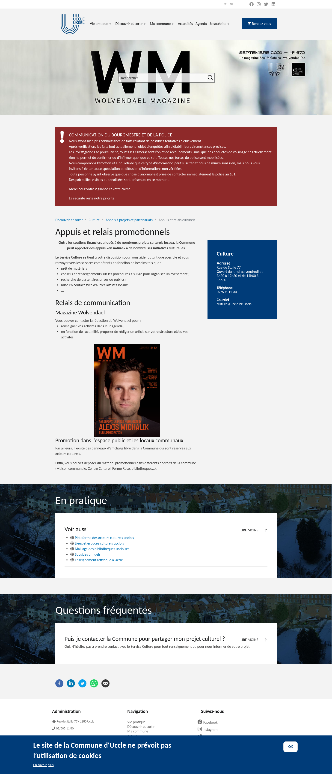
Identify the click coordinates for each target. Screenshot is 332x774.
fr (225, 4)
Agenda (201, 23)
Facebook (209, 722)
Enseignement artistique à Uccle (96, 560)
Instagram (209, 729)
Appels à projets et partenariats (129, 220)
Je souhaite (220, 26)
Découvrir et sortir (130, 26)
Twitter (207, 737)
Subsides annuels (85, 554)
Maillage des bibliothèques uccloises (99, 549)
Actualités (185, 23)
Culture (94, 220)
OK (290, 751)
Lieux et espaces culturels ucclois (97, 543)
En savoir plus (43, 769)
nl (231, 4)
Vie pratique (101, 26)
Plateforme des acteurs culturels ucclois (102, 538)
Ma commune (162, 26)
